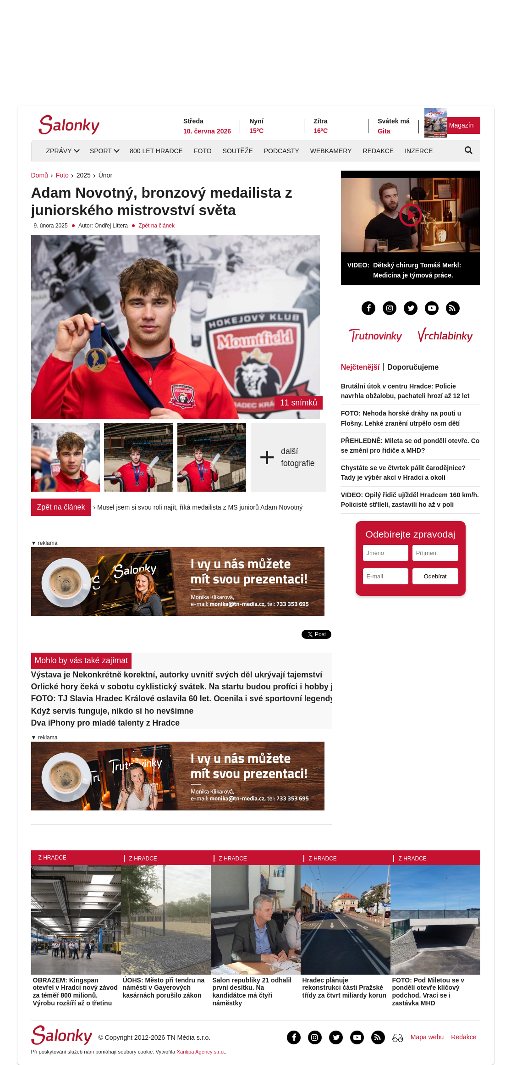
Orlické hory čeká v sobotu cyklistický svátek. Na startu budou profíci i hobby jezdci (181, 686)
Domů (39, 175)
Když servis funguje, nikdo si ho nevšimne (112, 711)
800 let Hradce (156, 151)
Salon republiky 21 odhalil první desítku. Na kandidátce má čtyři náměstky (252, 991)
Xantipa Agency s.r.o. (200, 1051)
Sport (101, 151)
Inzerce (419, 151)
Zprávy (59, 151)
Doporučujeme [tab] (413, 367)
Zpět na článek (156, 225)
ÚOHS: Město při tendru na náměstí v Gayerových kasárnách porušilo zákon (164, 987)
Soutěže (238, 151)
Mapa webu (427, 1037)
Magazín (461, 125)
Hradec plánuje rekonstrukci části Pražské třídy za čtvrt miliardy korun (344, 987)
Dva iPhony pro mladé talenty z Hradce (105, 722)
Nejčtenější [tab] (360, 367)
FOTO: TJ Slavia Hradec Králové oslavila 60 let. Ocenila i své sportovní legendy (181, 698)
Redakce (378, 151)
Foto (203, 151)
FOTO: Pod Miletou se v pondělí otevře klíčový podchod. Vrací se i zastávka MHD (428, 991)
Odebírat (435, 576)
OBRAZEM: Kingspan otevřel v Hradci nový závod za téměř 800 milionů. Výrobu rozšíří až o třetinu (75, 991)
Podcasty (281, 151)
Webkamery (331, 151)
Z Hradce (52, 857)
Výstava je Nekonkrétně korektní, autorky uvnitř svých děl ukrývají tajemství (177, 674)
